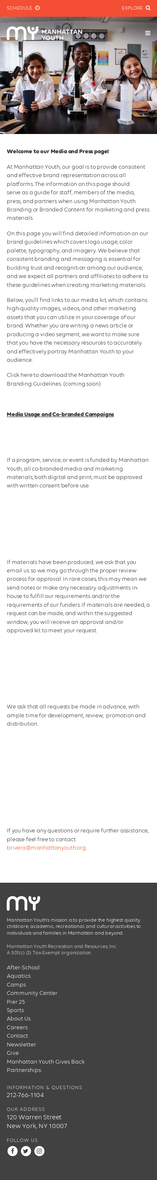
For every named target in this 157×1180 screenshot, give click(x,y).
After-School (23, 968)
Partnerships (24, 1070)
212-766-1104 (25, 1095)
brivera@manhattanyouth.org (46, 848)
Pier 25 (16, 1002)
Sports (15, 1010)
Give (13, 1053)
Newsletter (21, 1045)
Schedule (23, 8)
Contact (17, 1036)
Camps (16, 985)
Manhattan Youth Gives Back (46, 1062)
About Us (19, 1019)
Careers (17, 1028)
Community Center (32, 993)
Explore (136, 8)
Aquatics (19, 976)
